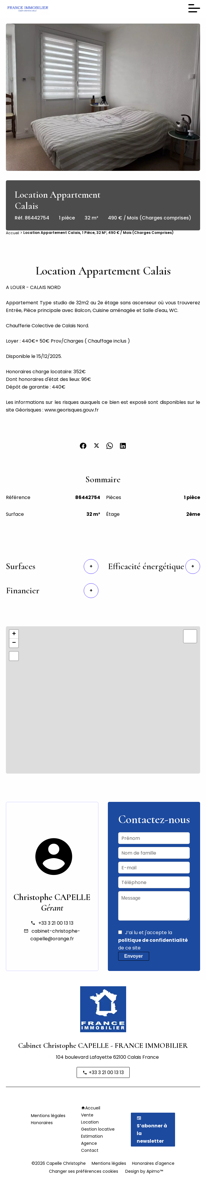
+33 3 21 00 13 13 (55, 923)
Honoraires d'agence (153, 1163)
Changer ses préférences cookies (83, 1171)
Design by (143, 1171)
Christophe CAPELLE (52, 897)
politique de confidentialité (153, 940)
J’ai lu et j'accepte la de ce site (153, 940)
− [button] (14, 643)
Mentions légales (109, 1163)
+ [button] (14, 634)
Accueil (12, 233)
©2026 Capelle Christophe (59, 1163)
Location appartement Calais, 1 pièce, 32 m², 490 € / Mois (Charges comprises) (98, 232)
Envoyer (133, 956)
